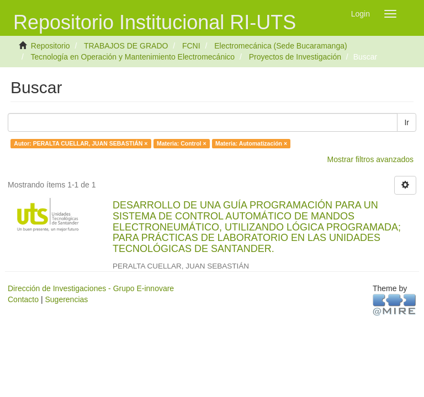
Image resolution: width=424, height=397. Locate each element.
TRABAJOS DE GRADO (126, 45)
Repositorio (50, 45)
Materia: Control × (181, 143)
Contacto (23, 299)
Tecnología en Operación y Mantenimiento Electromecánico (132, 56)
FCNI (191, 45)
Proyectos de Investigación (295, 56)
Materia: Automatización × (251, 143)
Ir (406, 122)
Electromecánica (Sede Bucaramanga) (280, 45)
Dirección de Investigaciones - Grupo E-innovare (91, 288)
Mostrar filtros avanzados (370, 159)
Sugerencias (66, 299)
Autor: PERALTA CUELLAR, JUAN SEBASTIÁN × (80, 143)
